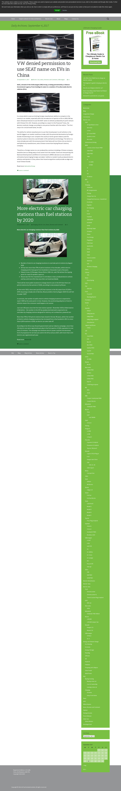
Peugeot (87, 428)
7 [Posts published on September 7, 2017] (95, 753)
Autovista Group (30, 166)
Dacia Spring (90, 280)
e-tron (88, 130)
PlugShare (90, 240)
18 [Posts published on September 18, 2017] (85, 758)
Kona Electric (90, 322)
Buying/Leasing (89, 679)
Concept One (90, 473)
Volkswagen (61, 79)
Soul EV (89, 351)
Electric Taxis (86, 584)
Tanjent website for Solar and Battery (30, 19)
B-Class (89, 373)
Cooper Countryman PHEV (94, 398)
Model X (89, 512)
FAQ (84, 676)
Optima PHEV (90, 348)
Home (13, 19)
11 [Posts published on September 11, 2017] (85, 755)
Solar (88, 255)
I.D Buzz (89, 636)
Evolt (88, 214)
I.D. (88, 549)
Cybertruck (90, 503)
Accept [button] (57, 10)
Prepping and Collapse (91, 667)
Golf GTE (89, 546)
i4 (87, 168)
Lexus (86, 356)
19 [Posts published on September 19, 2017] (88, 758)
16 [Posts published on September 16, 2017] (102, 755)
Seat (86, 479)
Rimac (86, 471)
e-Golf (88, 540)
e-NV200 (89, 619)
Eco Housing (88, 644)
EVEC (86, 283)
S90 (88, 572)
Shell (88, 252)
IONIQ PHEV (90, 316)
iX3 (88, 173)
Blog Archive (28, 353)
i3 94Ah (91, 165)
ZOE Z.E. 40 (92, 465)
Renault (87, 451)
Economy (87, 647)
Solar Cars (86, 719)
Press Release (87, 716)
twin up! (89, 567)
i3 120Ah (91, 162)
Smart (86, 493)
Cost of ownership (92, 684)
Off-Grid (87, 656)
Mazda (87, 362)
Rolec (88, 249)
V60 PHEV (89, 575)
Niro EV (89, 342)
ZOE (88, 462)
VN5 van (89, 603)
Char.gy (89, 193)
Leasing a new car (92, 687)
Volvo (86, 569)
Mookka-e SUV (91, 535)
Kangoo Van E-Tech (92, 459)
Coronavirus (86, 117)
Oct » (84, 769)
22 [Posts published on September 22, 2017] (99, 758)
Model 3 (89, 506)
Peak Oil (87, 662)
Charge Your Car (91, 196)
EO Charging (90, 208)
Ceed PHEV (90, 336)
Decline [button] (64, 10)
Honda (87, 303)
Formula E (88, 300)
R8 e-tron (89, 139)
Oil (86, 659)
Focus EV (89, 294)
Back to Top (51, 353)
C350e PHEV (90, 376)
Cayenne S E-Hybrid (92, 442)
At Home (89, 692)
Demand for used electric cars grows (93, 96)
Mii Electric (90, 484)
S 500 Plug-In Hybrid (92, 384)
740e (88, 156)
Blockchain (86, 108)
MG (86, 387)
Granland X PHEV (91, 532)
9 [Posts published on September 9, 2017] (102, 753)
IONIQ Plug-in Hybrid (92, 319)
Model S (89, 509)
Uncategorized (87, 724)
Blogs (66, 19)
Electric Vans (86, 587)
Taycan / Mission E (92, 448)
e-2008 (89, 431)
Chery (86, 269)
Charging (35, 224)
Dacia (86, 278)
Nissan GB (28, 339)
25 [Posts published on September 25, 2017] (85, 761)
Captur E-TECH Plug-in (93, 453)
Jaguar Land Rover (90, 325)
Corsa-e (89, 423)
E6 (87, 182)
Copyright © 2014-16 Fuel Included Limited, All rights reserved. (29, 787)
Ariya (88, 412)
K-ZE (88, 456)
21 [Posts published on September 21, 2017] (95, 758)
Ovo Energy (90, 237)
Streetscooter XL (92, 594)
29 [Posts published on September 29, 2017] (99, 761)
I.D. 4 (88, 639)
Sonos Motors (89, 721)
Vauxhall (87, 523)
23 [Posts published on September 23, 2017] (102, 758)
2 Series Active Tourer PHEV (95, 148)
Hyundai (87, 308)
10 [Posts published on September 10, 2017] (106, 753)
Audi (86, 122)
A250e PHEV (90, 370)
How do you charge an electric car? (93, 88)
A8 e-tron (89, 127)
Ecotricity (89, 202)
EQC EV (89, 381)
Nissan (87, 409)
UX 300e (89, 359)
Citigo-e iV (90, 490)
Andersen (89, 187)
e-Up (88, 543)
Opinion (85, 710)
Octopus (89, 231)
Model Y (89, 515)
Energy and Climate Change (91, 641)
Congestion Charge (88, 114)
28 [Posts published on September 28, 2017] (95, 761)
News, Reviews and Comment (48, 79)
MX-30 (88, 364)
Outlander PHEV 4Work (93, 614)
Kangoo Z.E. (90, 627)
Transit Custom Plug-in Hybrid (95, 597)
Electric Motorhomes (89, 581)
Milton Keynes (87, 704)
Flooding (87, 653)
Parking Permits (87, 713)
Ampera (89, 526)
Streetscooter (91, 591)
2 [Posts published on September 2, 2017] (102, 750)
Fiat (86, 286)
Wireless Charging (92, 266)
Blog (84, 111)
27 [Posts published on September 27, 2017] (92, 761)
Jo (68, 79)
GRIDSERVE (90, 219)
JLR (86, 331)
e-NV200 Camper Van (93, 622)
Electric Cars (49, 19)
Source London (91, 258)
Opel (86, 420)
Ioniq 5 (89, 310)
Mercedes (88, 367)
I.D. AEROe (90, 552)
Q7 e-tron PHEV (91, 133)
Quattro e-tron (91, 136)
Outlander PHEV (91, 406)
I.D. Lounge (90, 558)
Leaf (88, 415)
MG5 (88, 390)
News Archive (40, 353)
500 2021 (89, 288)
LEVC (86, 600)
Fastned (89, 217)
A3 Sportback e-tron (92, 125)
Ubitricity (89, 261)
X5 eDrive (89, 176)
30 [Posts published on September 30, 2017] (102, 761)
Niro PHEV (89, 345)
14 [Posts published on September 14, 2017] (95, 755)
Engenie (89, 205)
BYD (86, 179)
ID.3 (88, 561)
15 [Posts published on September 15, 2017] (99, 755)
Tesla (86, 501)
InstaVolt (89, 222)
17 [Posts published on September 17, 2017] (106, 755)
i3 (87, 159)
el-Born (89, 481)
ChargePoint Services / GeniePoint (97, 199)
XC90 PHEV (90, 578)
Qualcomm (90, 246)
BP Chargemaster (92, 190)
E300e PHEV (90, 379)
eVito (88, 608)
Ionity (88, 225)
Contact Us (75, 19)
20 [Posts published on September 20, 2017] (92, 758)
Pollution (87, 664)
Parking (87, 426)
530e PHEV (90, 153)
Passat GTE (90, 564)
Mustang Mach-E (91, 297)
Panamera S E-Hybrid (93, 445)
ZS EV (88, 393)
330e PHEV (90, 150)
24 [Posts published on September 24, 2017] (106, 758)
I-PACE (88, 328)
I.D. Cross (89, 555)
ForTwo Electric (91, 498)
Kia (86, 333)
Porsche (87, 440)
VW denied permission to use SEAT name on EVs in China (44, 69)
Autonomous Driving (90, 142)
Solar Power (88, 670)
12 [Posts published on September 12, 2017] (88, 755)
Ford (86, 291)
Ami (88, 275)
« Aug (84, 765)
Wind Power (88, 673)
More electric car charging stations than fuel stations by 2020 (44, 214)
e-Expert (89, 437)
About (58, 19)
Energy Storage (89, 650)
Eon (88, 211)
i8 (87, 171)
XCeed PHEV (90, 354)
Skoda (87, 487)
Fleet (84, 698)
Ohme (88, 234)
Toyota (87, 518)
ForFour (89, 495)
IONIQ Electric (91, 313)
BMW (86, 145)
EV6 (88, 339)
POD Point (90, 243)
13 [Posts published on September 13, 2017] (92, 755)
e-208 (88, 434)
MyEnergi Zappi (91, 228)
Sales (86, 476)
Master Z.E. (90, 630)
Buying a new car (91, 681)
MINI (86, 396)
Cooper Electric (91, 401)
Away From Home (92, 695)
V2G (88, 263)
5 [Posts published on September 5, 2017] (88, 753)
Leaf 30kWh (92, 417)
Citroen (87, 272)
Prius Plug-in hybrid (92, 521)
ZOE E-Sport (90, 468)
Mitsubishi (88, 404)
